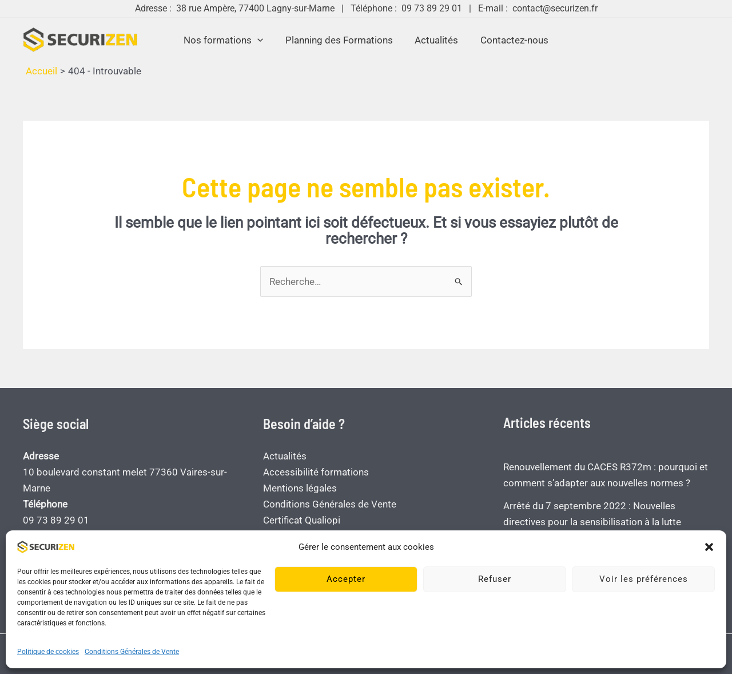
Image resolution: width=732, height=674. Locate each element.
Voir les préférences (643, 579)
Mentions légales (300, 488)
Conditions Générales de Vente (132, 652)
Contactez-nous (510, 40)
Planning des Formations (340, 40)
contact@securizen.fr (555, 8)
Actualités (435, 40)
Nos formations (227, 40)
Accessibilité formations (316, 472)
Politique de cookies (48, 652)
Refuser (494, 579)
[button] (709, 547)
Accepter (346, 579)
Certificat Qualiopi (301, 520)
